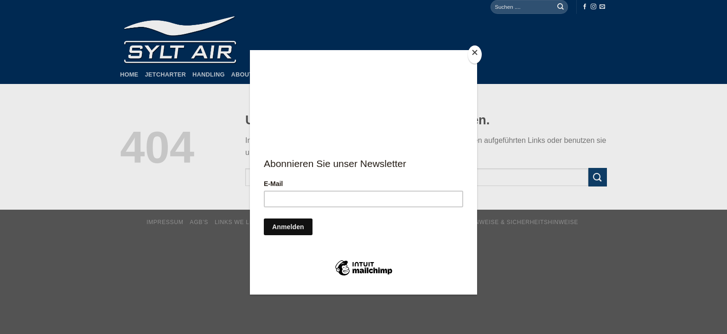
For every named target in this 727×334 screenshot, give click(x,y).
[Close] (475, 54)
